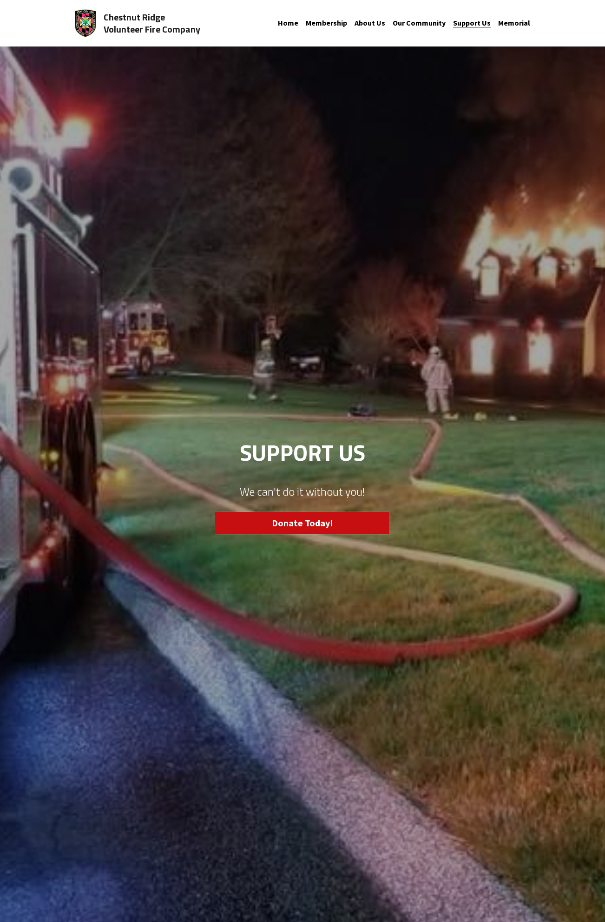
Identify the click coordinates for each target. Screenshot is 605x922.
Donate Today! (302, 523)
